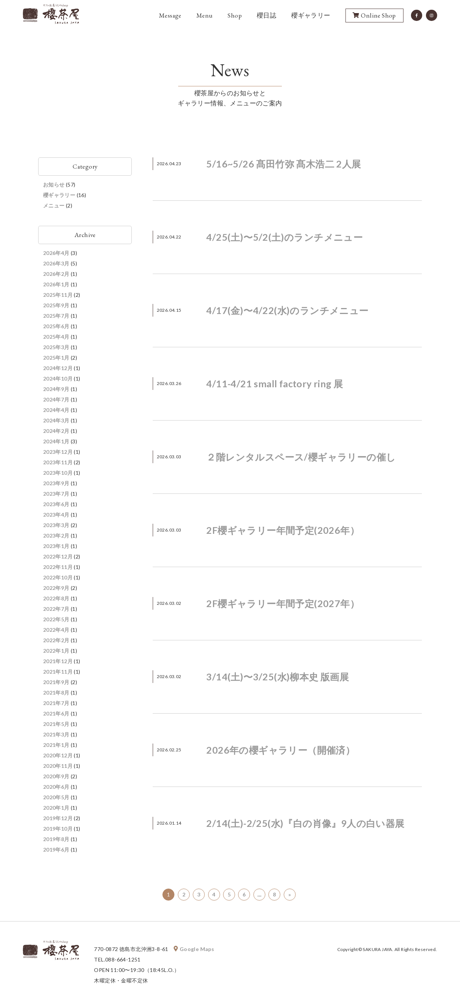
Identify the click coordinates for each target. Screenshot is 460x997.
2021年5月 (56, 724)
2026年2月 (56, 274)
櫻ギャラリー (310, 15)
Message (170, 15)
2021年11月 (58, 671)
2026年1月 (56, 284)
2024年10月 (58, 378)
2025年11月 (58, 295)
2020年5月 (56, 797)
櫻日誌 (266, 15)
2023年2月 (56, 535)
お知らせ (54, 184)
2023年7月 (56, 493)
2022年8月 (56, 598)
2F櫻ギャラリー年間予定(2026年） (282, 530)
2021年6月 (56, 713)
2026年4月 (56, 253)
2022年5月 (56, 619)
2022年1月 (56, 650)
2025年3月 (56, 347)
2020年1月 (56, 807)
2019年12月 (58, 818)
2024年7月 (56, 399)
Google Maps (194, 949)
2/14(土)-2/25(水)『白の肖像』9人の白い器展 (305, 823)
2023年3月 (56, 525)
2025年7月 (56, 316)
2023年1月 (56, 546)
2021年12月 (58, 661)
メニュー (54, 205)
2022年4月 (56, 630)
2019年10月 (58, 828)
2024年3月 (56, 420)
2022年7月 (56, 609)
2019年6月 (56, 849)
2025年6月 (56, 326)
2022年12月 (58, 556)
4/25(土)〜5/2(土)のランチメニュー (284, 237)
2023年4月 (56, 514)
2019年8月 (56, 839)
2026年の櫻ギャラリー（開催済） (280, 750)
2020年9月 (56, 776)
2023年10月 (58, 473)
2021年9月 (56, 682)
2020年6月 (56, 787)
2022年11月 (58, 567)
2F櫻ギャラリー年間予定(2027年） (282, 603)
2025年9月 (56, 305)
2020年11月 (58, 766)
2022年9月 (56, 588)
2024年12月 (58, 368)
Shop (235, 15)
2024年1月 (56, 441)
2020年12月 (58, 755)
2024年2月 (56, 431)
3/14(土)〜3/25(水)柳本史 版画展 (277, 676)
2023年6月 (56, 504)
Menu (205, 15)
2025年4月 (56, 336)
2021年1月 (56, 745)
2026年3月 (56, 263)
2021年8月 (56, 692)
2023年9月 (56, 483)
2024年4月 (56, 410)
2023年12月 (58, 452)
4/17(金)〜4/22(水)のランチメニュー (287, 310)
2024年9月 (56, 389)
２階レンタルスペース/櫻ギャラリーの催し (301, 456)
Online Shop (374, 15)
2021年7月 (56, 703)
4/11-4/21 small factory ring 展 (274, 383)
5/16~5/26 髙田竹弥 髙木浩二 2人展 (283, 163)
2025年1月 (56, 357)
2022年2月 (56, 640)
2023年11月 (58, 462)
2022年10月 (58, 577)
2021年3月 (56, 734)
